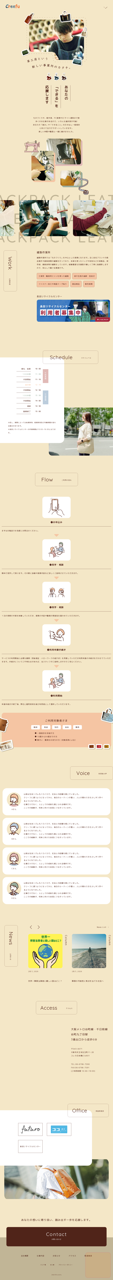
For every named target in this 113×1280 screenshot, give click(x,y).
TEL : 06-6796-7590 (96, 1263)
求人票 (52, 1266)
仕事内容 (40, 1257)
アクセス (72, 1257)
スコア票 (43, 1266)
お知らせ (56, 1257)
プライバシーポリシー (66, 1266)
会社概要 (24, 1257)
